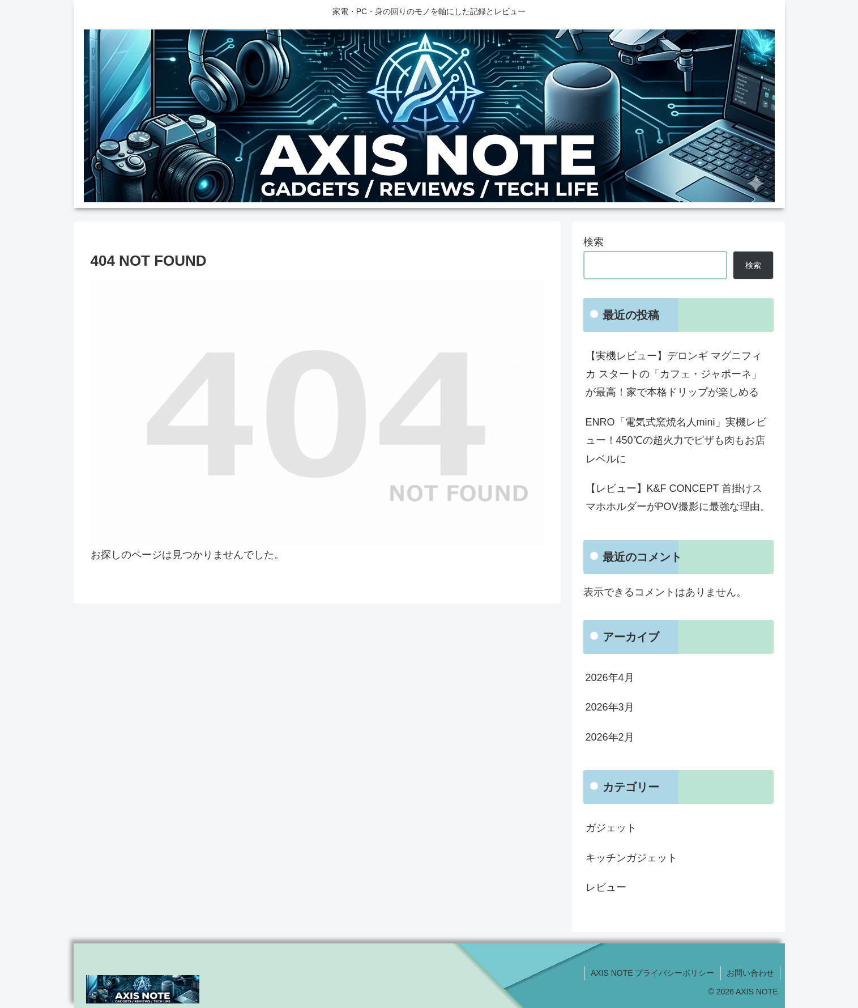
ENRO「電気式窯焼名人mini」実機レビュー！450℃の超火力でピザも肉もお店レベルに (676, 440)
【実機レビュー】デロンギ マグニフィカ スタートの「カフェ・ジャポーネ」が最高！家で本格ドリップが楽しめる (674, 374)
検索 (593, 242)
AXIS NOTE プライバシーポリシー (653, 972)
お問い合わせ (750, 972)
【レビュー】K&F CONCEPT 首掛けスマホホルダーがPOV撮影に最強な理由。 (678, 497)
